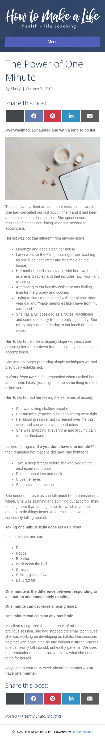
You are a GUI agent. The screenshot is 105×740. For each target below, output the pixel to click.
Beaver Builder (82, 732)
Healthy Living (33, 716)
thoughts (54, 716)
